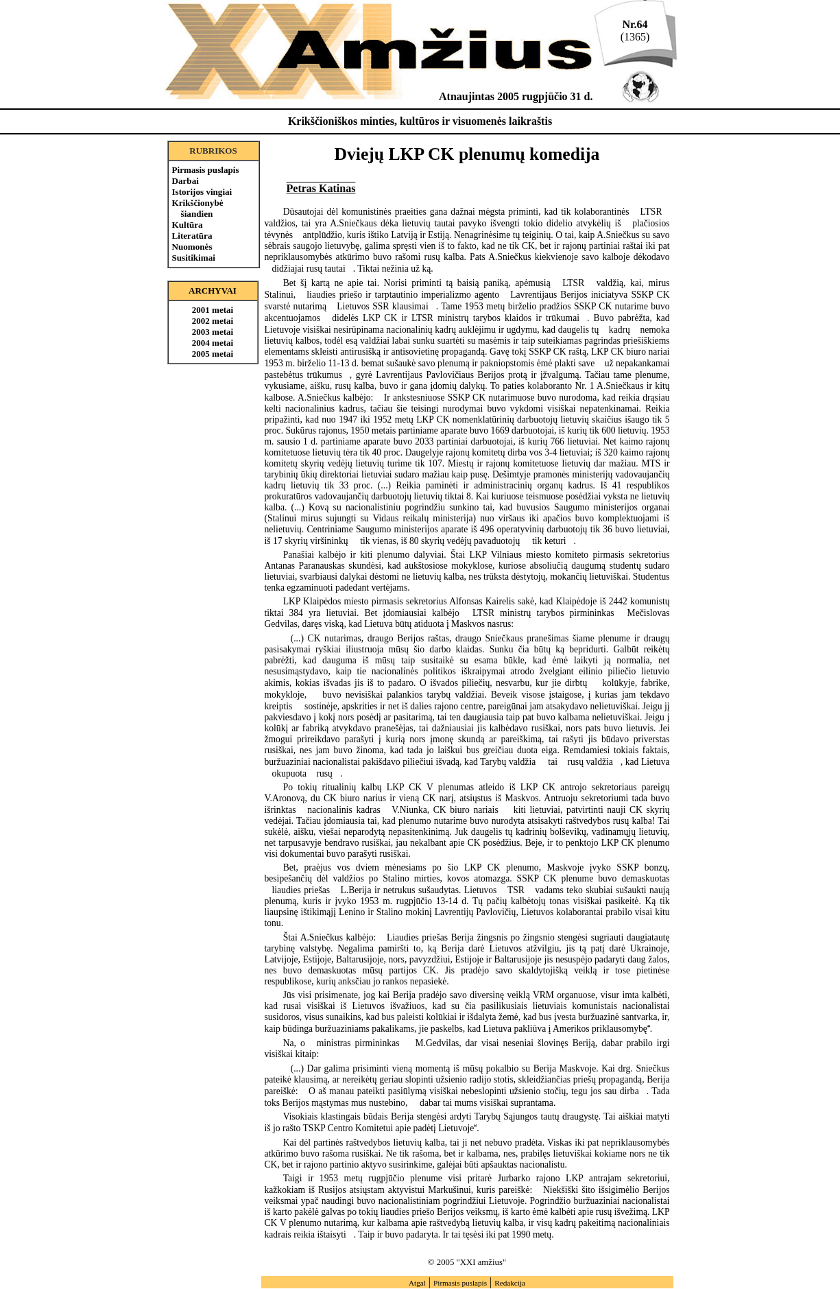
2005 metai (212, 353)
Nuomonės (192, 246)
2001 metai (212, 310)
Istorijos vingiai (202, 192)
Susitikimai (193, 257)
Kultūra (187, 225)
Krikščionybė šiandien (198, 208)
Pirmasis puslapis (205, 170)
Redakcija (509, 1283)
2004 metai (212, 343)
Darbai (185, 181)
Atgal (417, 1283)
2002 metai (212, 321)
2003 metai (212, 332)
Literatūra (192, 235)
